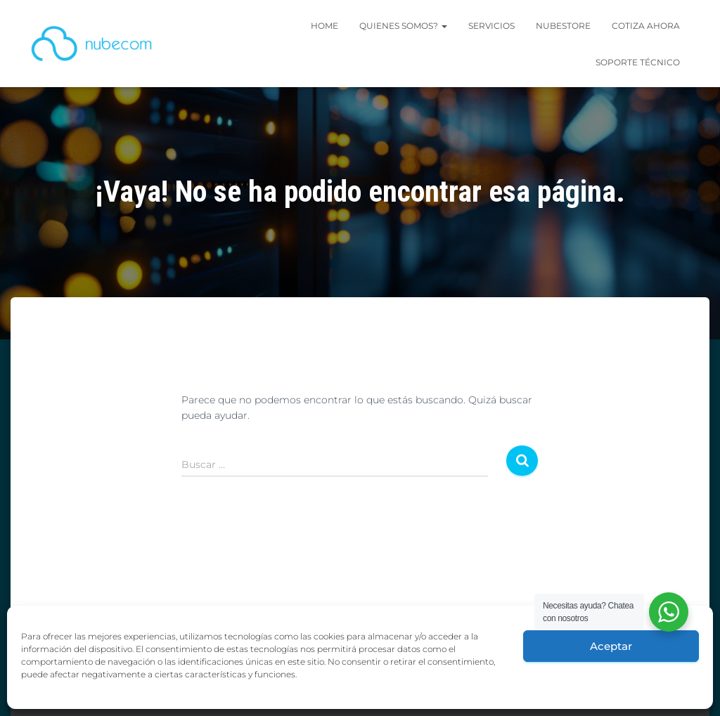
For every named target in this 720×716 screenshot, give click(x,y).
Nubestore (563, 25)
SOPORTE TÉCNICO (638, 62)
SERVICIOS (491, 25)
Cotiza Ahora (646, 25)
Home (324, 25)
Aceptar (611, 646)
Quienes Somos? (403, 25)
